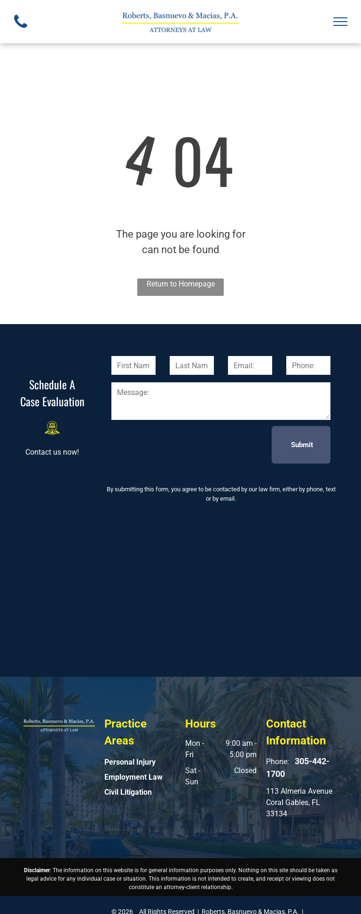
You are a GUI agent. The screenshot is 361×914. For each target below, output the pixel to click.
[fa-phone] (20, 30)
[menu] (340, 21)
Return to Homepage (181, 283)
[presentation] (182, 444)
